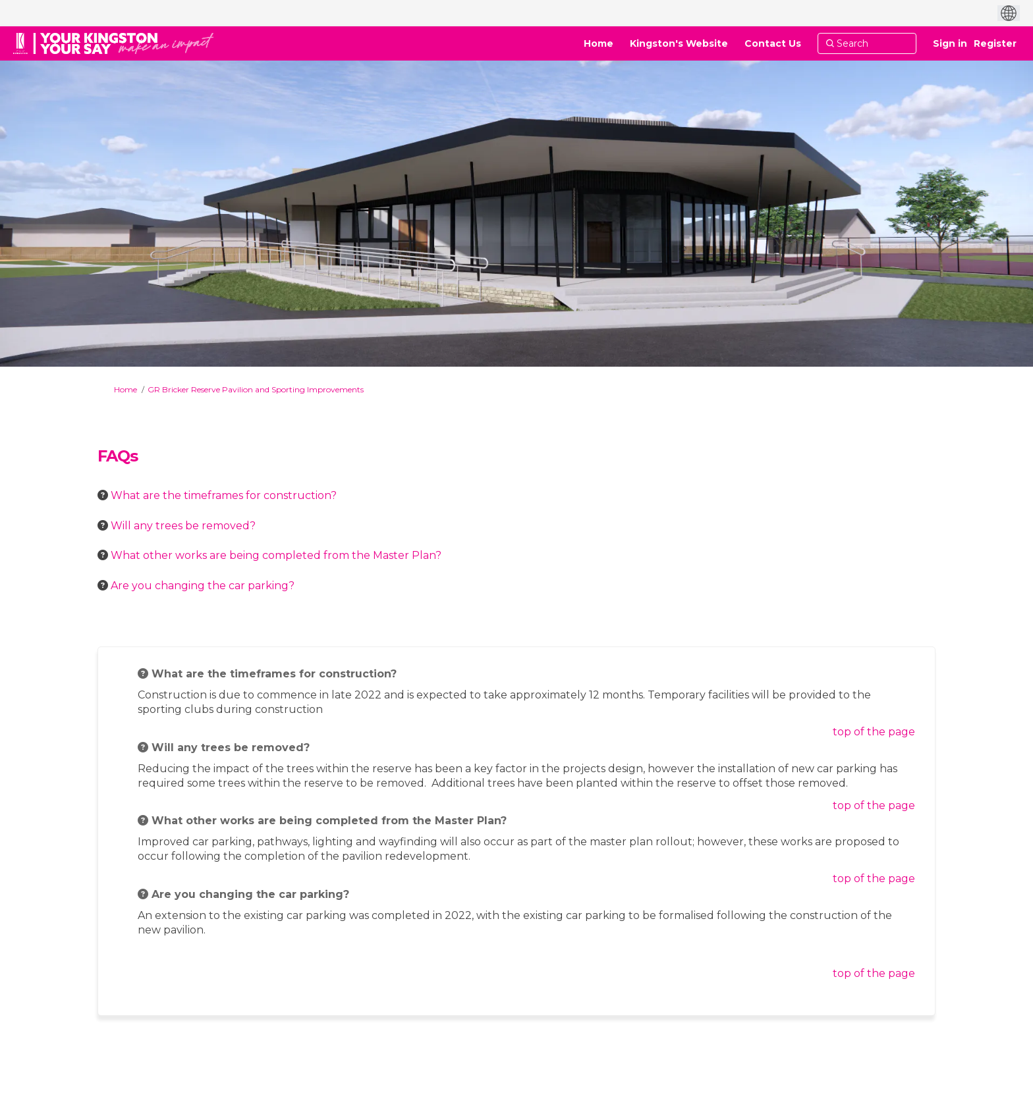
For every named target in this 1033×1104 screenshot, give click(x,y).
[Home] (598, 43)
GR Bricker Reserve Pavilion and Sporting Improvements (256, 389)
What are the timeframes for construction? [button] (224, 495)
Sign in (950, 43)
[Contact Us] (772, 43)
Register (995, 43)
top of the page (874, 731)
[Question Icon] (103, 495)
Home (125, 389)
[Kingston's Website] (679, 43)
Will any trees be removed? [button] (183, 525)
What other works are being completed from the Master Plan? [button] (276, 555)
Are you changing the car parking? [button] (202, 585)
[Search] (867, 43)
